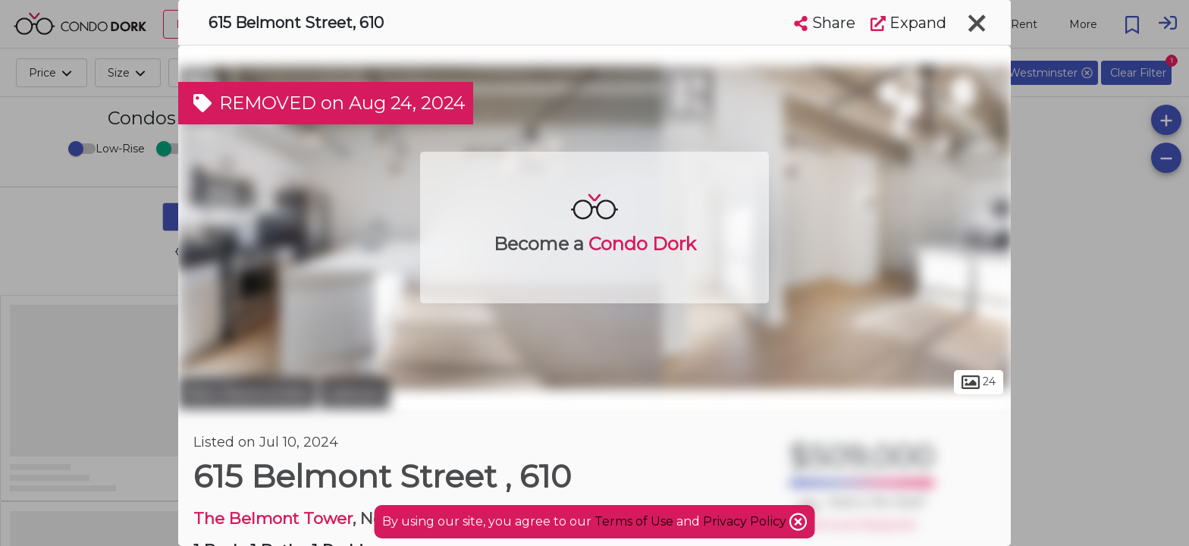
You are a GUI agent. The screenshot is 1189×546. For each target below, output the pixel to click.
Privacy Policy (746, 521)
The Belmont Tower (273, 518)
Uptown (355, 392)
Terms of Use (633, 521)
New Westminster (247, 392)
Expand (908, 23)
